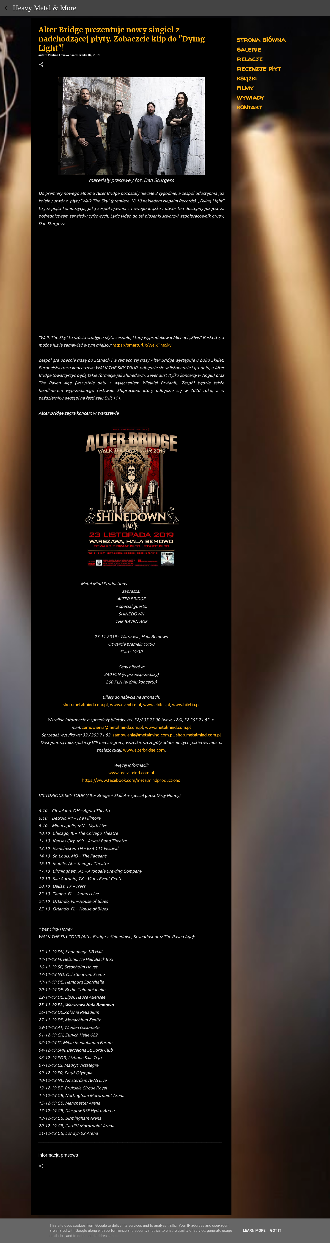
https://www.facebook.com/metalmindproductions (131, 780)
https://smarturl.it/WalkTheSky (142, 345)
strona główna (261, 39)
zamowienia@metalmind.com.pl (112, 727)
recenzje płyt (259, 68)
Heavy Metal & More (44, 8)
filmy (245, 87)
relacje (250, 58)
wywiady (250, 97)
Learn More (254, 1230)
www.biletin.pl (186, 704)
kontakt (249, 106)
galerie (249, 49)
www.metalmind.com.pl (168, 727)
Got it (275, 1230)
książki (247, 78)
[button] (41, 65)
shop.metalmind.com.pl (85, 704)
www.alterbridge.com (144, 750)
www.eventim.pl (125, 704)
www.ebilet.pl (156, 704)
